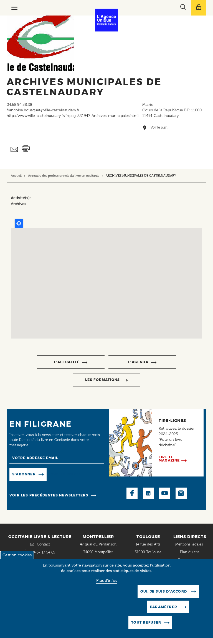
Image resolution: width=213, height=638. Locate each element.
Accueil (16, 176)
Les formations (102, 380)
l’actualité (66, 362)
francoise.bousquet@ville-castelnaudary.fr (43, 110)
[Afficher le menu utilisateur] (198, 8)
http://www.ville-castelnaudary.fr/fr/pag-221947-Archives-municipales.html (72, 115)
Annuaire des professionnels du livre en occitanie (63, 176)
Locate (19, 223)
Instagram (181, 493)
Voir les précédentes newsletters (48, 495)
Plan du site (189, 552)
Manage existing (65, 474)
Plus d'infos (106, 580)
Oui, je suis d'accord (164, 591)
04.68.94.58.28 (19, 104)
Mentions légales (189, 544)
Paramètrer (164, 607)
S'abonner (24, 474)
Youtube (164, 493)
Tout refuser (146, 622)
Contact (43, 544)
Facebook (132, 493)
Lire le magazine (169, 458)
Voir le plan (159, 127)
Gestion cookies (17, 555)
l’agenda (138, 362)
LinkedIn (148, 493)
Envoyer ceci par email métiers (14, 149)
